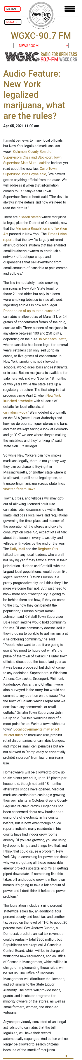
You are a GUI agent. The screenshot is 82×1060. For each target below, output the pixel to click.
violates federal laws (19, 489)
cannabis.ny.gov (15, 412)
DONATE (12, 22)
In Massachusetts (52, 339)
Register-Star (48, 549)
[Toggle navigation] (70, 9)
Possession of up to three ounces (29, 311)
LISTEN (12, 8)
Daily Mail (17, 549)
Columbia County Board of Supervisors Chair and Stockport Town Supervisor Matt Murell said (32, 157)
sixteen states (30, 217)
